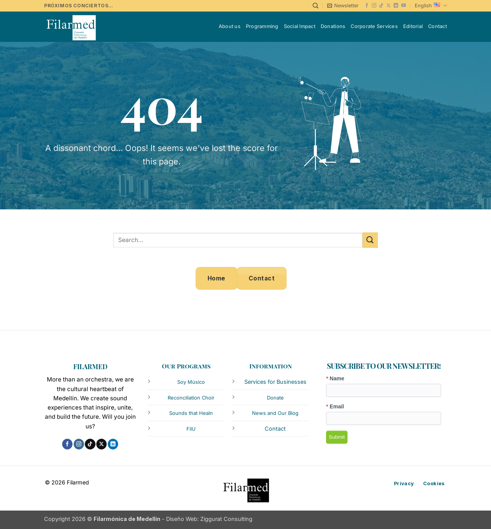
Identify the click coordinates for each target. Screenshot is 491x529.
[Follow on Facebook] (366, 5)
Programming (262, 26)
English (431, 5)
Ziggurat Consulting (226, 519)
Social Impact (299, 26)
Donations (333, 26)
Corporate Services (374, 26)
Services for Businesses (275, 381)
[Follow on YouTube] (403, 5)
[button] (343, 6)
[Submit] (370, 239)
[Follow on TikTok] (381, 5)
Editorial (413, 26)
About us (230, 26)
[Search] (315, 5)
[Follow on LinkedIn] (396, 5)
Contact (437, 26)
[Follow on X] (388, 5)
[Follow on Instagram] (374, 5)
